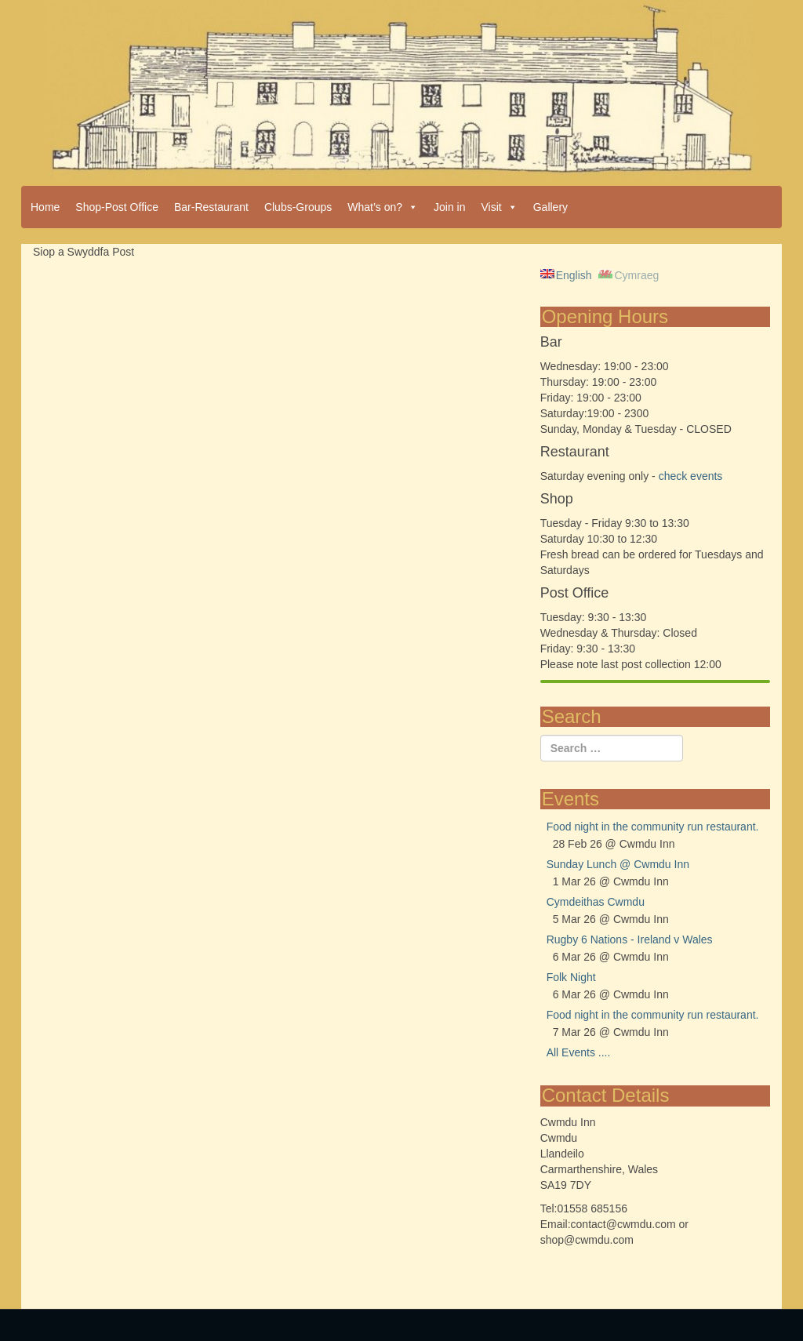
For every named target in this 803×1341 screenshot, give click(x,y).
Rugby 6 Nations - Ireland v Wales (630, 939)
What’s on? (382, 207)
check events (691, 476)
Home (45, 207)
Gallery (550, 207)
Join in (449, 207)
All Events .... (579, 1052)
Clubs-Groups (298, 207)
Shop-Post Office (116, 207)
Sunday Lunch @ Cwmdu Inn (618, 864)
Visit (499, 207)
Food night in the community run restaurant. (653, 826)
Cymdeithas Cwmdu (596, 902)
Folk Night (571, 977)
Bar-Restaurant (211, 207)
